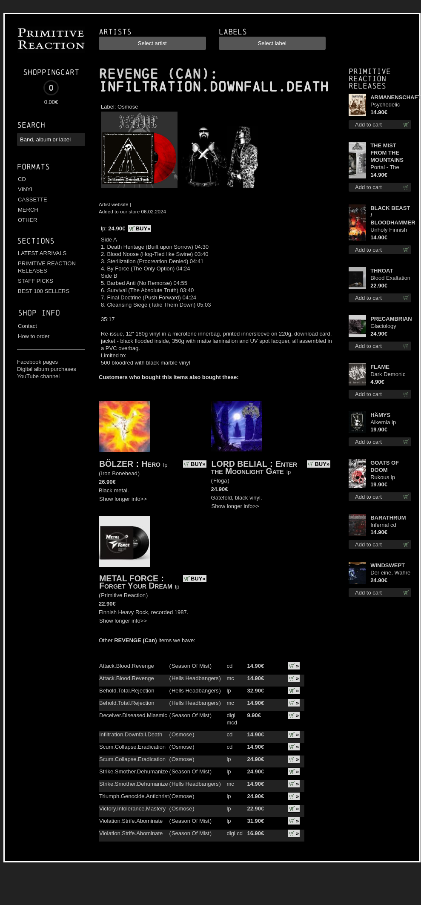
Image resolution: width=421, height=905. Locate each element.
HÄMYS (380, 415)
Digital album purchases (46, 369)
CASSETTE (32, 199)
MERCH (28, 210)
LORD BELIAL (239, 463)
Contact (27, 326)
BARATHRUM (388, 517)
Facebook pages (37, 362)
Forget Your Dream (135, 585)
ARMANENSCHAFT (390, 97)
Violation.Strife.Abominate (131, 821)
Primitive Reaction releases (370, 78)
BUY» (143, 228)
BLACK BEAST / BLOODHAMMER (390, 215)
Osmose (127, 106)
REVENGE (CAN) (154, 74)
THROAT (381, 270)
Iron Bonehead (119, 473)
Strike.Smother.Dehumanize (133, 771)
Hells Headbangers (195, 678)
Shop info (39, 312)
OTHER (27, 220)
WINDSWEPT (387, 565)
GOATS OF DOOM (384, 466)
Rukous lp (382, 477)
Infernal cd (383, 525)
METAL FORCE (128, 578)
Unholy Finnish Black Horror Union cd (388, 230)
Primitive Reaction (123, 595)
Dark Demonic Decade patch (387, 374)
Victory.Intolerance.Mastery (132, 808)
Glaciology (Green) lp (383, 326)
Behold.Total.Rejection (126, 690)
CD (22, 179)
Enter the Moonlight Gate (254, 467)
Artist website (114, 204)
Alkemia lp (383, 422)
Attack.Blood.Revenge (126, 666)
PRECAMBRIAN (390, 319)
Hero (151, 463)
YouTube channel (38, 376)
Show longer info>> (123, 499)
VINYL (26, 189)
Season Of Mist (190, 666)
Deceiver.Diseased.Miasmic (133, 715)
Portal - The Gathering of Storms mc (385, 167)
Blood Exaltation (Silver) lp (390, 278)
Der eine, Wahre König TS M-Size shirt (390, 573)
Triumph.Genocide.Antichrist (134, 796)
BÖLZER (116, 463)
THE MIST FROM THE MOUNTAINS (387, 152)
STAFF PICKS (35, 281)
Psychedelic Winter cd (385, 105)
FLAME (379, 367)
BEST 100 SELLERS (43, 291)
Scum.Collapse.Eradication (132, 747)
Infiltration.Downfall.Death (130, 734)
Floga (220, 480)
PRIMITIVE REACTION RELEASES (47, 267)
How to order (33, 336)
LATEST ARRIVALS (42, 253)
